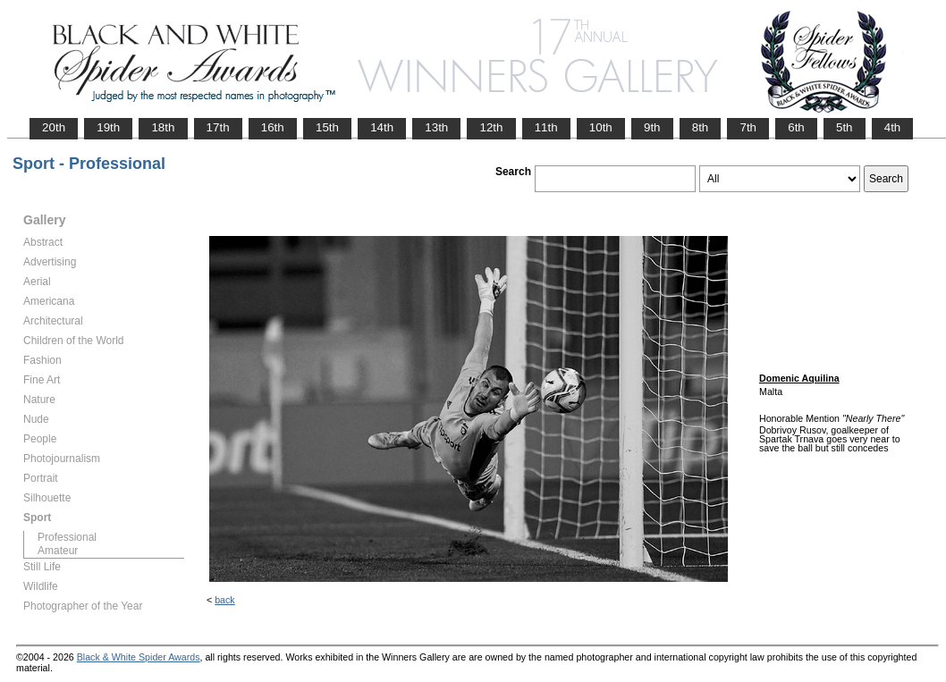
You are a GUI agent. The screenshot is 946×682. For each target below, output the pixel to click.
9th (652, 127)
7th (748, 127)
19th (108, 127)
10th (600, 127)
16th (272, 127)
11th (546, 127)
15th (327, 127)
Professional (67, 537)
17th (218, 127)
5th (844, 127)
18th (162, 127)
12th (490, 127)
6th (796, 127)
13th (436, 127)
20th (53, 127)
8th (700, 127)
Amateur (58, 550)
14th (381, 127)
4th (892, 127)
